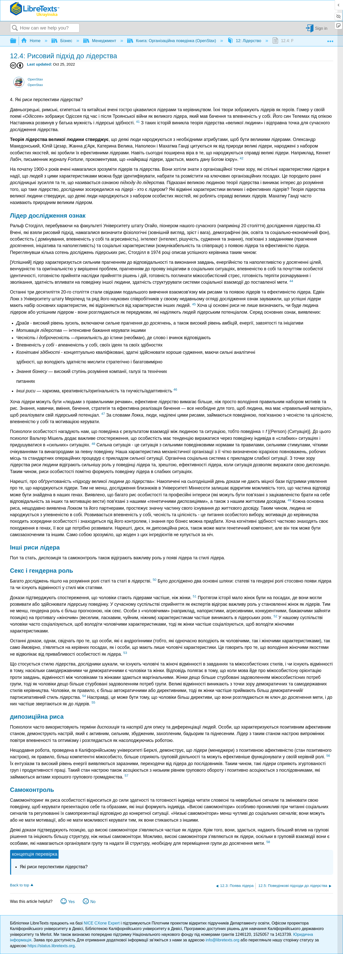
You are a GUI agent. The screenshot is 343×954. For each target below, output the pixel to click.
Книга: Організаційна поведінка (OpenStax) (172, 41)
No (92, 902)
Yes (71, 902)
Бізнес (62, 41)
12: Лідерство (244, 41)
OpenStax (35, 79)
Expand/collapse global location (330, 39)
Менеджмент (100, 41)
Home (31, 41)
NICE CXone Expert (102, 923)
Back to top (19, 885)
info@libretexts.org (223, 940)
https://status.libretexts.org (51, 946)
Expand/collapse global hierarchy (16, 41)
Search (15, 28)
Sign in (321, 28)
